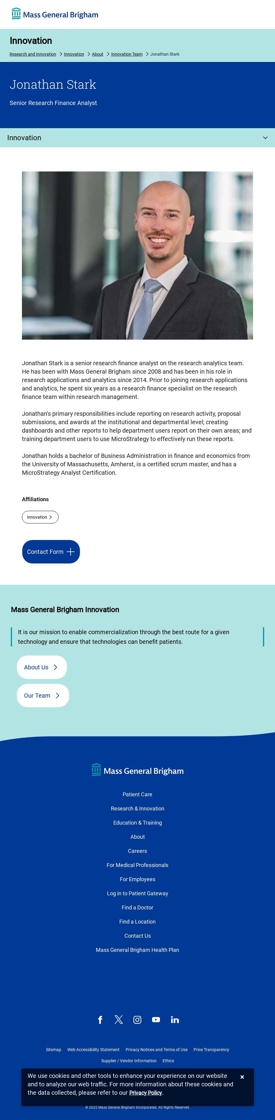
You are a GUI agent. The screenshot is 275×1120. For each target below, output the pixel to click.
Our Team (37, 695)
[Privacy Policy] (145, 1093)
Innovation (31, 40)
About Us (36, 667)
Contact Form (45, 551)
